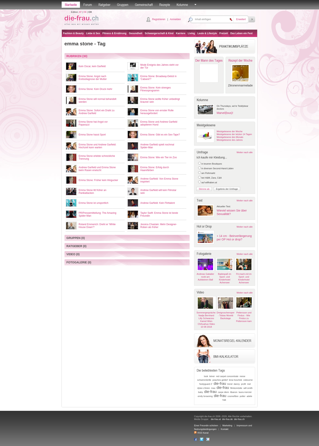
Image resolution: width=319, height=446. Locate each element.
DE (85, 12)
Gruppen (122, 5)
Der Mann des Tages (209, 60)
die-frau (220, 384)
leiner (212, 376)
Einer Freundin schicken (206, 425)
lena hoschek (235, 380)
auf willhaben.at (209, 182)
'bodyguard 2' (205, 384)
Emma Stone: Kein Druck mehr (95, 89)
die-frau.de (227, 419)
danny (237, 384)
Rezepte (164, 5)
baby (200, 392)
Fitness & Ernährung (114, 33)
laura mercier (245, 392)
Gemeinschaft (144, 5)
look (206, 376)
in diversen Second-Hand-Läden (217, 168)
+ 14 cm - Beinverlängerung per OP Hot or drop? (234, 237)
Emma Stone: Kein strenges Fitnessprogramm (155, 89)
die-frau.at (216, 419)
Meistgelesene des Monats (230, 137)
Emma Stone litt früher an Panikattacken (92, 191)
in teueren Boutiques (211, 163)
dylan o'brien (203, 388)
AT (80, 12)
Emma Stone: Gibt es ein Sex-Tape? (160, 134)
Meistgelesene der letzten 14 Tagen (234, 134)
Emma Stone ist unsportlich (93, 203)
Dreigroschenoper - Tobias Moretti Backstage (225, 315)
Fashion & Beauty (73, 33)
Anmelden (175, 19)
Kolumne (182, 5)
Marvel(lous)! (225, 112)
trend (229, 384)
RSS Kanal (201, 433)
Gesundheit (135, 33)
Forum (87, 5)
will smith (248, 388)
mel (249, 384)
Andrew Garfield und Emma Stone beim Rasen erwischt (97, 169)
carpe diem (223, 392)
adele (249, 396)
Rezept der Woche (240, 60)
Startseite (71, 5)
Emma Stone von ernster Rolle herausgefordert (157, 112)
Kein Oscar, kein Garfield (92, 66)
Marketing (227, 425)
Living (191, 33)
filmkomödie (236, 388)
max (213, 388)
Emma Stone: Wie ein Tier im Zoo (158, 157)
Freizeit (223, 33)
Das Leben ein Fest (241, 33)
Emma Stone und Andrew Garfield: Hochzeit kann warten (97, 146)
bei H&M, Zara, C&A (211, 178)
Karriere (180, 33)
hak (224, 400)
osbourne (248, 380)
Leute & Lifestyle (207, 33)
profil (243, 384)
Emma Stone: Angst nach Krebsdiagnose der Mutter (93, 78)
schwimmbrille (204, 380)
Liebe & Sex (93, 33)
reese (242, 376)
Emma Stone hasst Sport (92, 134)
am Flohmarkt (208, 173)
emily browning (205, 396)
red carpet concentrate (227, 376)
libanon (233, 392)
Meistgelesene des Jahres (230, 140)
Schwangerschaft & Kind (159, 33)
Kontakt (224, 429)
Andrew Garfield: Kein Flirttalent (157, 203)
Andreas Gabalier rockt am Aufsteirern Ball (205, 277)
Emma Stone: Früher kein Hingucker (98, 180)
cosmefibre (232, 396)
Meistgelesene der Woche (230, 131)
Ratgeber (104, 5)
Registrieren (158, 19)
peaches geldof (220, 380)
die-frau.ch (239, 419)
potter (242, 396)
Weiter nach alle (245, 152)
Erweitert (241, 19)
